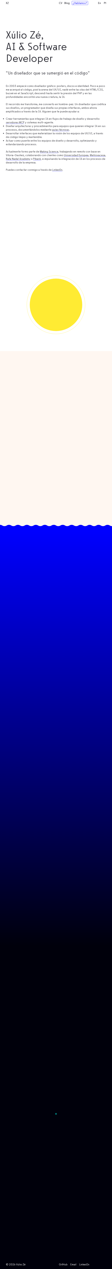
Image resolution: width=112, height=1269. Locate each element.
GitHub (63, 1264)
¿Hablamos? (80, 3)
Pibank (37, 169)
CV (60, 3)
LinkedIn (57, 180)
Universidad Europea (76, 165)
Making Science (49, 162)
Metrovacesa (97, 165)
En (99, 3)
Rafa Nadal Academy (18, 169)
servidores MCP (15, 132)
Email (73, 1264)
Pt (105, 3)
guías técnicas (60, 140)
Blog (67, 3)
